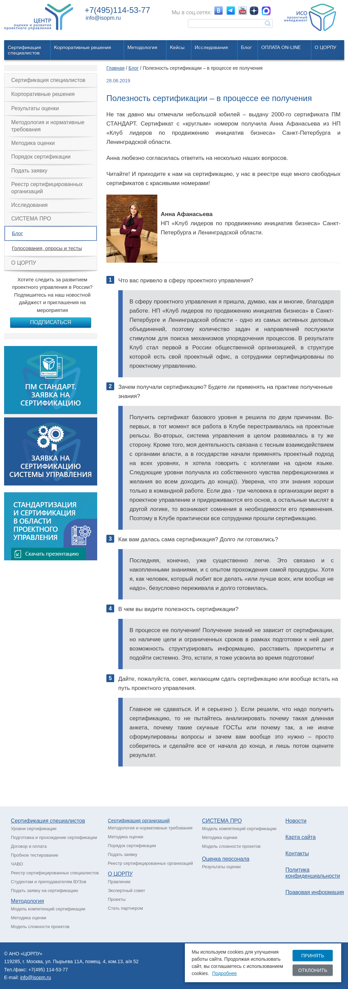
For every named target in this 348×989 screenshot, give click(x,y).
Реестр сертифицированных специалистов (55, 872)
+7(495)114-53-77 (117, 10)
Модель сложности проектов (40, 926)
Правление (119, 881)
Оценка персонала (225, 859)
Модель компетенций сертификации (48, 908)
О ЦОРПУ (325, 47)
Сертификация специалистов (48, 80)
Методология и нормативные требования (47, 125)
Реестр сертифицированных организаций (47, 187)
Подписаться (50, 322)
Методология (142, 47)
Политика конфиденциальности (312, 873)
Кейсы (177, 47)
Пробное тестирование (34, 855)
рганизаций (157, 820)
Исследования (211, 47)
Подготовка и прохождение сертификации (54, 837)
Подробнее (224, 973)
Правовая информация (314, 892)
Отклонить (312, 970)
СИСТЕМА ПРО (31, 218)
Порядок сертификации (41, 157)
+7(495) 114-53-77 (48, 969)
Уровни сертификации (33, 828)
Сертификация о (126, 820)
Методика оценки (33, 143)
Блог (246, 47)
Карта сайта (300, 837)
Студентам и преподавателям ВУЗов (48, 881)
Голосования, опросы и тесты (47, 248)
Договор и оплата (29, 846)
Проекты (116, 899)
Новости (296, 821)
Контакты (297, 853)
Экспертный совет (126, 890)
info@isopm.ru (103, 18)
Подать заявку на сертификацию (44, 890)
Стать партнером (125, 908)
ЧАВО (17, 864)
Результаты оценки (35, 108)
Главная (115, 68)
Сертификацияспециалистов (24, 50)
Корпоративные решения (82, 47)
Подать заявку (29, 171)
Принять (312, 955)
